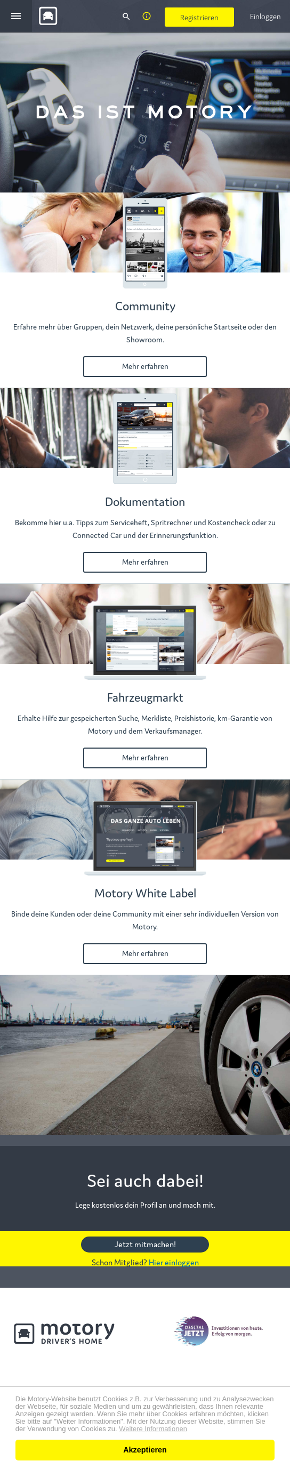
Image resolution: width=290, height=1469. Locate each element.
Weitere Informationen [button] (153, 1429)
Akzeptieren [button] (145, 1450)
